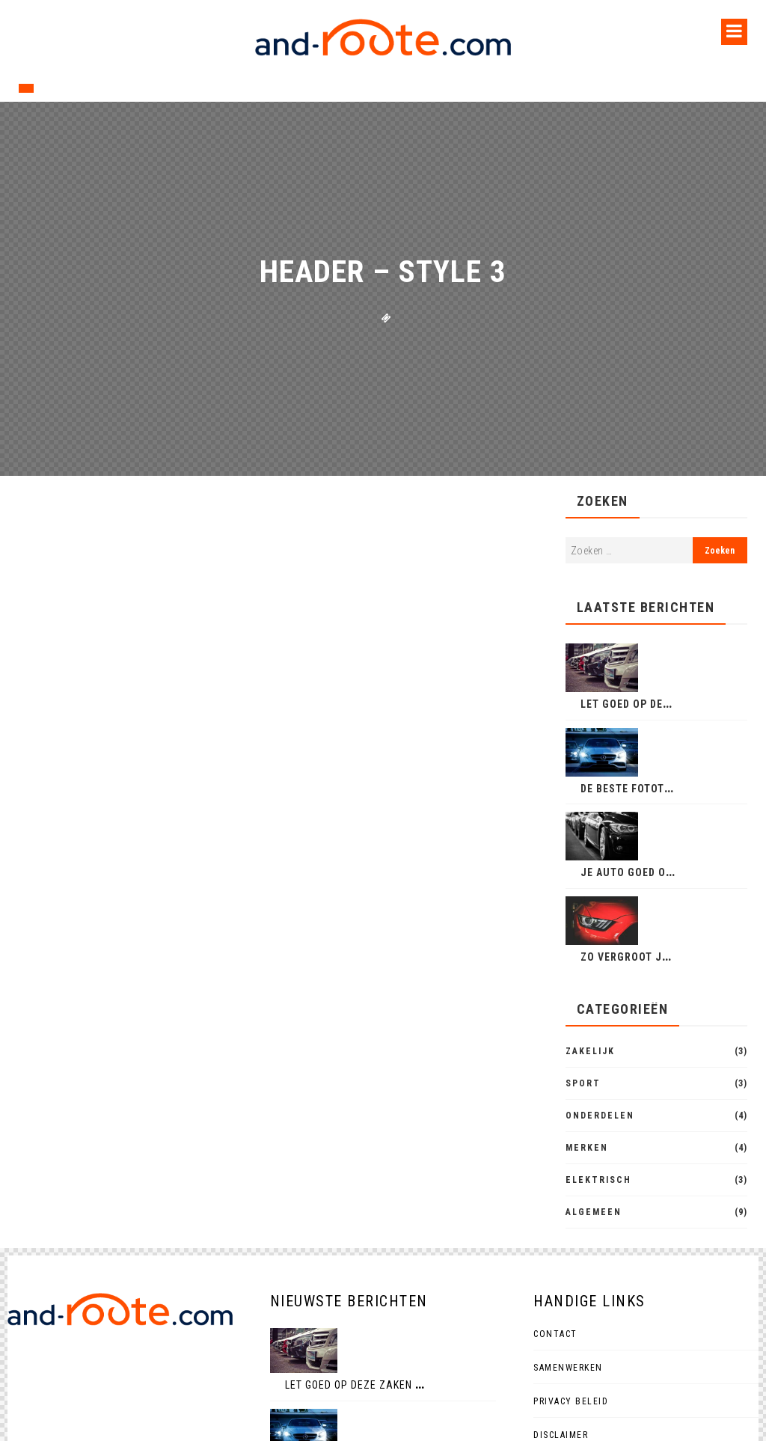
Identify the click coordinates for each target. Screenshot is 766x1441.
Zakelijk (590, 1051)
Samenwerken (568, 1367)
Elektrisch (598, 1179)
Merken (587, 1147)
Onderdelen (600, 1115)
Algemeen (594, 1212)
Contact (555, 1334)
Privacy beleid (570, 1401)
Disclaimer (560, 1435)
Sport (583, 1083)
